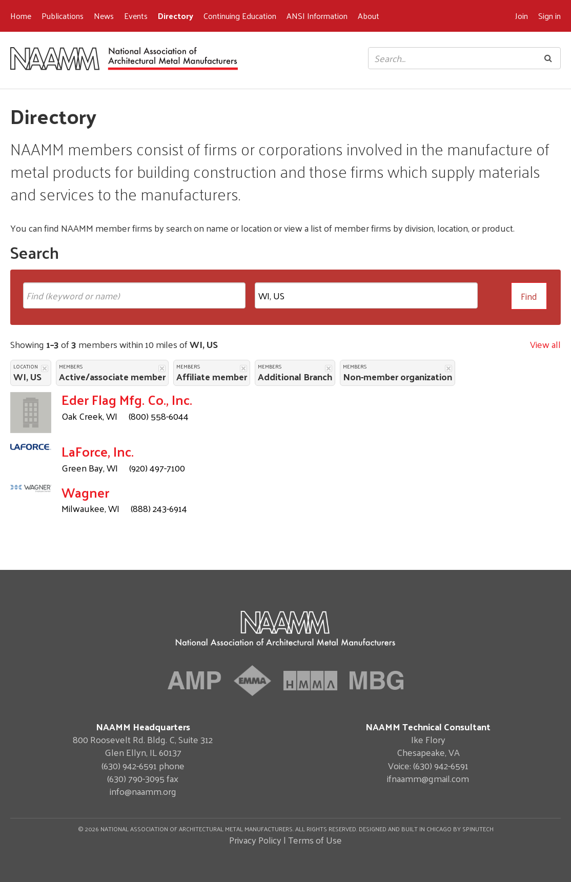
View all (545, 344)
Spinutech (478, 828)
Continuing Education (239, 15)
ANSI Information (317, 15)
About (368, 15)
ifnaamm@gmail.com (428, 778)
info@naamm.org (143, 791)
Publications (63, 15)
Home (20, 15)
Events (136, 15)
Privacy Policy (255, 839)
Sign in (549, 15)
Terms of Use (315, 839)
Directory (175, 15)
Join (521, 15)
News (104, 15)
